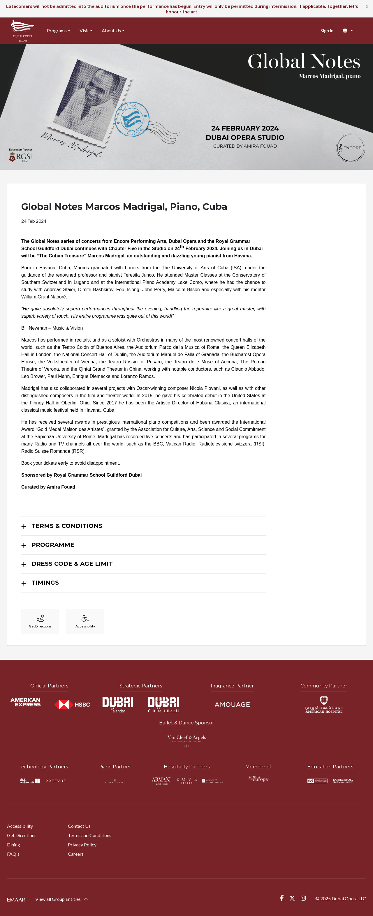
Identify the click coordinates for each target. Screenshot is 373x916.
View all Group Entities (61, 899)
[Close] (367, 6)
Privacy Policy (82, 844)
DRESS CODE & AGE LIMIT (72, 563)
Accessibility (20, 826)
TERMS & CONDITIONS (66, 525)
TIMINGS (45, 582)
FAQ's (13, 854)
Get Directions (21, 835)
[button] (352, 30)
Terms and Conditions (89, 835)
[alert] (186, 8)
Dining (13, 844)
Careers (76, 854)
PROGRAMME (52, 544)
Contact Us (79, 826)
